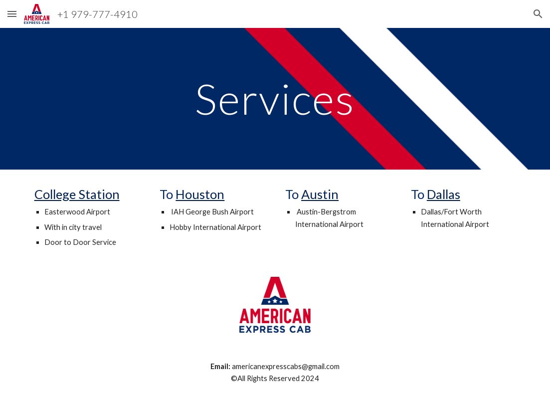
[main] (275, 98)
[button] (12, 13)
